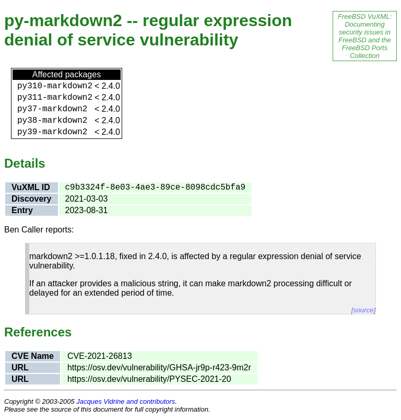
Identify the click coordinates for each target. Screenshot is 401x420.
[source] (363, 310)
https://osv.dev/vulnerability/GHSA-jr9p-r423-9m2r (159, 367)
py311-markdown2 (54, 97)
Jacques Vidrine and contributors (125, 401)
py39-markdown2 (52, 132)
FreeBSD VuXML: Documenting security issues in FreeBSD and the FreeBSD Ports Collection (365, 36)
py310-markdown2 (54, 86)
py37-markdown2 (52, 109)
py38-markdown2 (52, 120)
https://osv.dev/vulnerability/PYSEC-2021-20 (149, 379)
